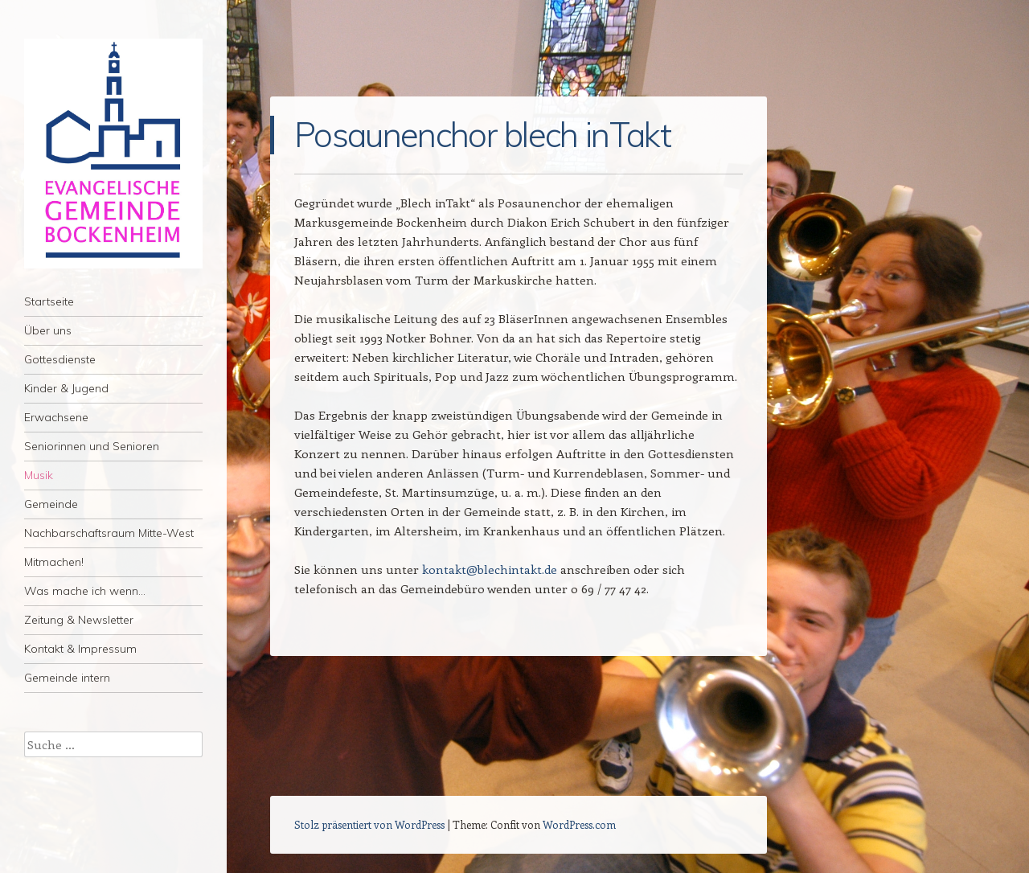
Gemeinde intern (67, 677)
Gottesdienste (60, 359)
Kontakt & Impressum (80, 648)
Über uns (48, 330)
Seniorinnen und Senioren (91, 446)
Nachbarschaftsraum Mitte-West (109, 533)
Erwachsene (56, 417)
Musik (38, 475)
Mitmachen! (54, 562)
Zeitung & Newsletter (78, 620)
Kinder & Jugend (66, 388)
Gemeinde (51, 504)
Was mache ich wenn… (85, 591)
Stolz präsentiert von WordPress (369, 824)
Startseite (49, 301)
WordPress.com (579, 824)
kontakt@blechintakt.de (489, 569)
